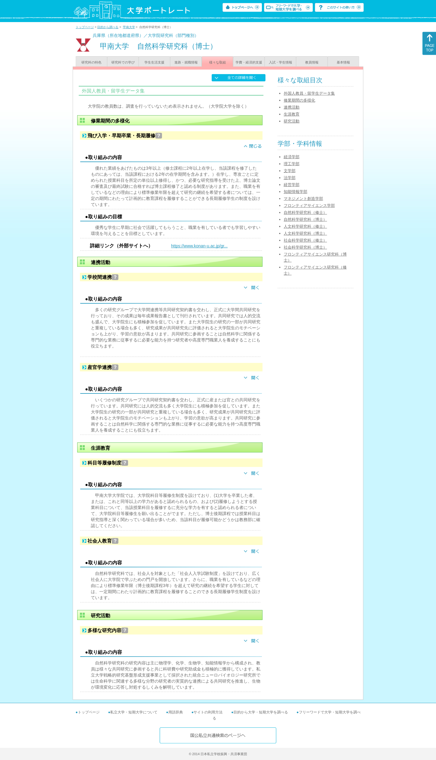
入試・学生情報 (280, 62)
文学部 (290, 170)
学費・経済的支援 (249, 62)
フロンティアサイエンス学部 (309, 205)
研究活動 (291, 121)
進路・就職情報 (186, 62)
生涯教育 (291, 114)
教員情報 (312, 62)
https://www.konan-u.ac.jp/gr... (199, 245)
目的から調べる (107, 27)
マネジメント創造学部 (303, 198)
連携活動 (291, 107)
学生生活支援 (154, 62)
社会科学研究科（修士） (305, 240)
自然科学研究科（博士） (305, 219)
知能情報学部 (295, 191)
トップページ (85, 27)
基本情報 (343, 62)
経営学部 (291, 184)
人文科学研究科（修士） (305, 226)
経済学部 (291, 157)
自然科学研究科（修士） (305, 212)
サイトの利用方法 (208, 712)
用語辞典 (175, 712)
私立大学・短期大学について (133, 712)
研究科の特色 (91, 62)
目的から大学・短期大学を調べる (260, 712)
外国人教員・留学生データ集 (309, 93)
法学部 (290, 177)
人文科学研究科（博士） (305, 233)
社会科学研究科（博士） (305, 247)
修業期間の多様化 (299, 100)
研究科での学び (123, 62)
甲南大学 (129, 27)
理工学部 (291, 163)
